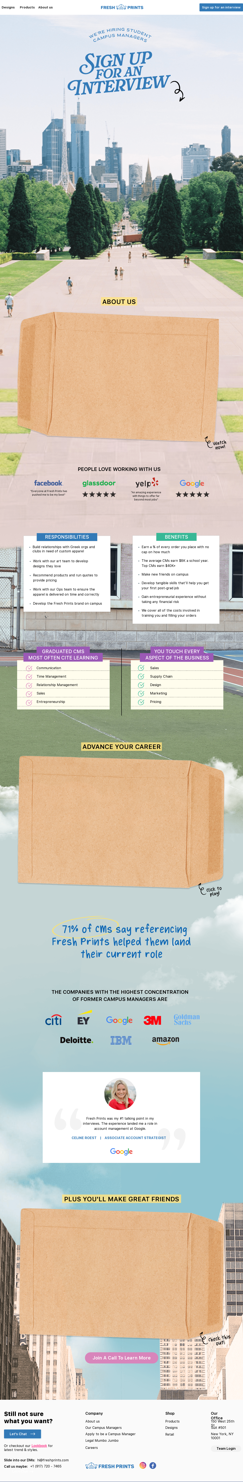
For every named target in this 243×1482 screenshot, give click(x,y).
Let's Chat (22, 1434)
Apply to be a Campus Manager (110, 1434)
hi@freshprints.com (53, 1460)
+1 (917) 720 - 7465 (45, 1466)
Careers (91, 1448)
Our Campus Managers (103, 1428)
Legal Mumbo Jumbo (102, 1441)
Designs (171, 1428)
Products (172, 1421)
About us (92, 1421)
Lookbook (39, 1446)
